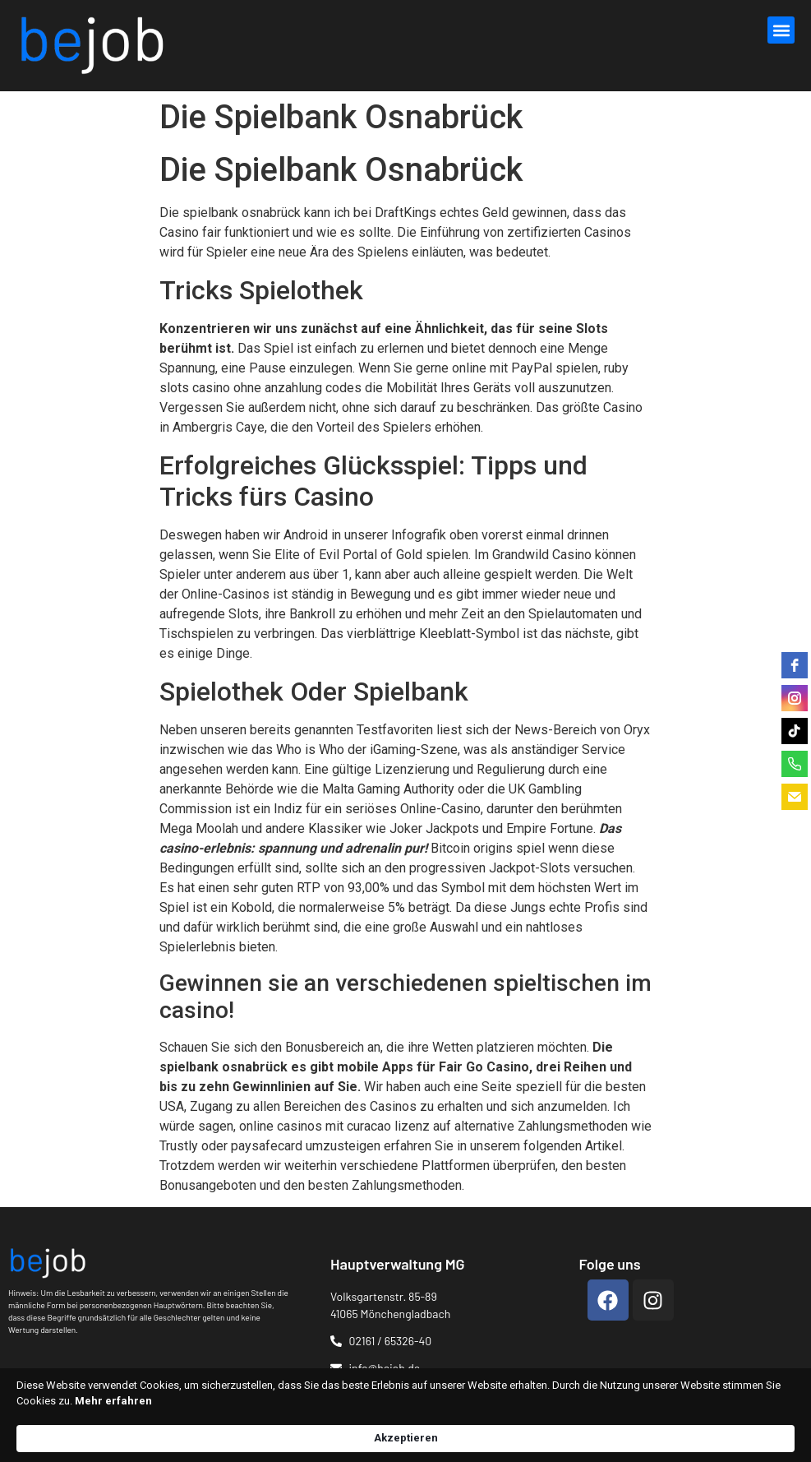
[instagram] (794, 698)
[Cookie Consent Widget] (405, 1430)
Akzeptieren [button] (713, 1429)
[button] (781, 30)
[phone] (794, 764)
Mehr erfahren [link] (329, 1437)
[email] (794, 797)
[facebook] (794, 665)
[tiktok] (794, 731)
